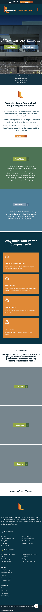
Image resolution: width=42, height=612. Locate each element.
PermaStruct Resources (28, 541)
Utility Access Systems (28, 538)
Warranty (3, 575)
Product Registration (6, 573)
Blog (2, 588)
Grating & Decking (5, 541)
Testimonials (4, 590)
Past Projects (4, 593)
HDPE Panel (4, 543)
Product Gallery (5, 596)
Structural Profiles (26, 536)
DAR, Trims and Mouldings (8, 554)
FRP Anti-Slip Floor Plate (7, 538)
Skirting (24, 559)
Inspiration (4, 585)
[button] (10, 2)
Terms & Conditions (6, 578)
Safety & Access (5, 545)
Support (3, 567)
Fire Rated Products (6, 561)
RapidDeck (3, 536)
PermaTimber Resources (28, 561)
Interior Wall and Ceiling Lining (30, 554)
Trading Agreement (6, 581)
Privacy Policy (27, 606)
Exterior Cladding (5, 559)
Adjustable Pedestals (27, 543)
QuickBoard (25, 556)
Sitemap (33, 606)
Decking (3, 556)
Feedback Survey (5, 570)
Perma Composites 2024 (7, 606)
